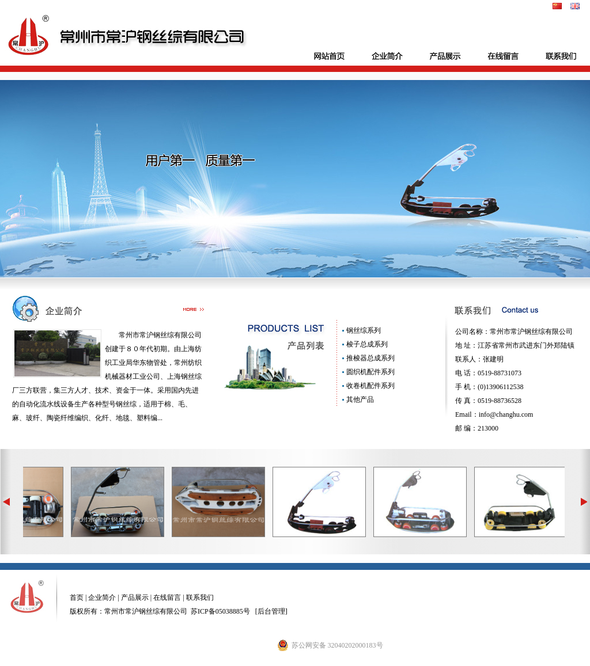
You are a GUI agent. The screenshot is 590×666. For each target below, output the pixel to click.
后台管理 (271, 611)
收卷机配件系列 (370, 386)
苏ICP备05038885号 (220, 611)
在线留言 (167, 597)
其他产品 (359, 399)
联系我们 (200, 597)
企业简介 (101, 597)
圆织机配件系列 (370, 372)
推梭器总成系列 (370, 358)
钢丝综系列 (363, 330)
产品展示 (134, 597)
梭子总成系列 (366, 344)
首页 (77, 597)
